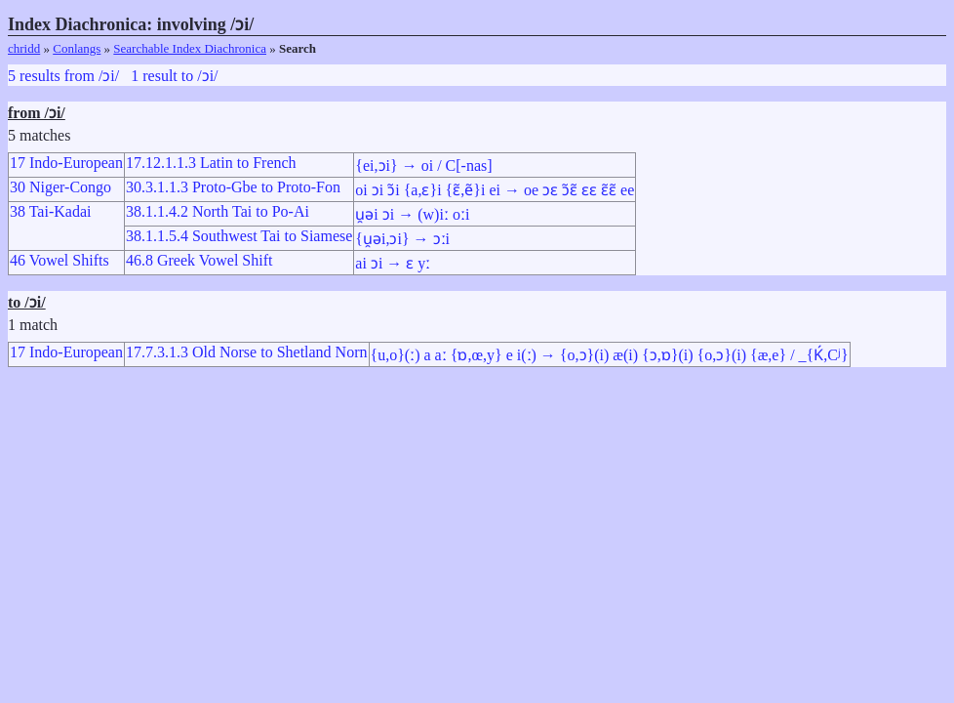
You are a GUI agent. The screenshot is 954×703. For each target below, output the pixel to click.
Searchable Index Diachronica (189, 48)
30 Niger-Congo (60, 187)
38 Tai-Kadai (50, 211)
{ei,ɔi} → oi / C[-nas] (423, 165)
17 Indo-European (66, 162)
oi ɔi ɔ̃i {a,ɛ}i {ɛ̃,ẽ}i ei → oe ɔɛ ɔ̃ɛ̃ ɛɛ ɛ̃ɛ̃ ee (494, 190)
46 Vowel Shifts (59, 260)
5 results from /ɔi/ (63, 75)
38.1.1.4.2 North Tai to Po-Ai (217, 211)
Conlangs (76, 48)
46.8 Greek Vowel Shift (199, 260)
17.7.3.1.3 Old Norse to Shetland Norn (247, 352)
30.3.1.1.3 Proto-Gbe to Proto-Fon (233, 187)
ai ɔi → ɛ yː (392, 263)
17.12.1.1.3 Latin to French (211, 162)
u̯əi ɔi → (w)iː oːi (412, 214)
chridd (24, 48)
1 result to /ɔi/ (174, 75)
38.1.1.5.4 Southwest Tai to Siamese (239, 235)
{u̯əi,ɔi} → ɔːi (402, 238)
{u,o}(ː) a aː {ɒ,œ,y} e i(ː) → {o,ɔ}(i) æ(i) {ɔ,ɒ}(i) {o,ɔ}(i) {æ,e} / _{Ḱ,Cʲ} (610, 355)
